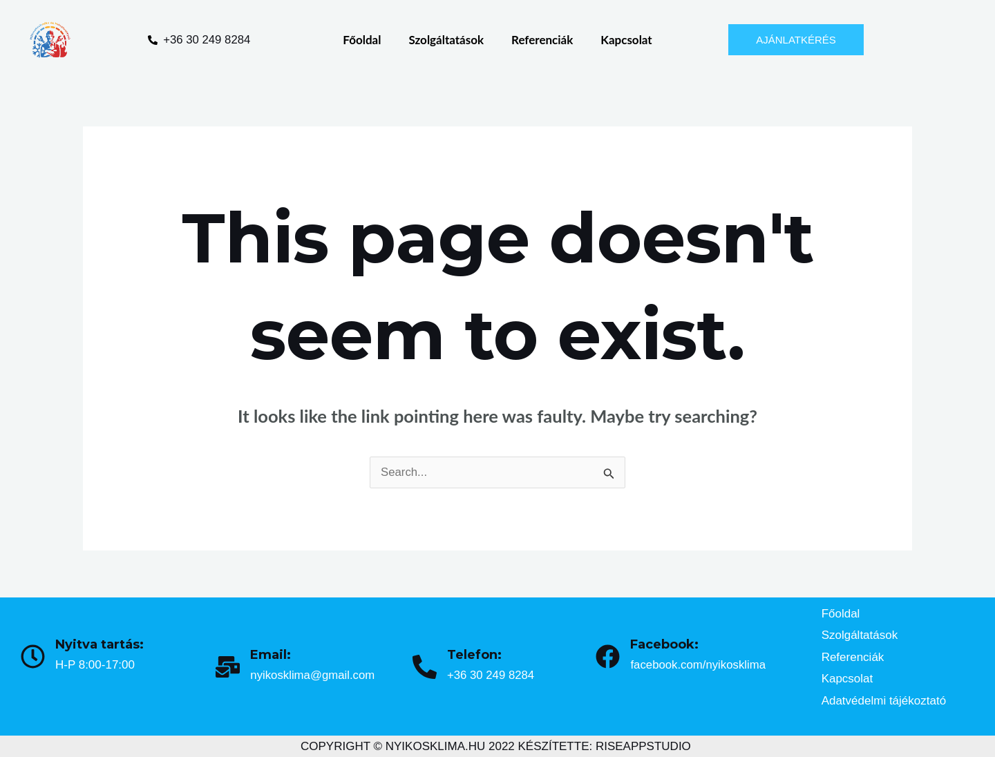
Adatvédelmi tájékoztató (884, 700)
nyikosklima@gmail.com (313, 675)
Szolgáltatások (446, 39)
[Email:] (228, 667)
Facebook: (664, 644)
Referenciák (542, 39)
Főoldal (362, 39)
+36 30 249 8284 (491, 675)
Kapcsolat (626, 39)
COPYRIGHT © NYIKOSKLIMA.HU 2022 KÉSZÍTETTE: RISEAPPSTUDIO (496, 746)
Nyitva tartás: (99, 644)
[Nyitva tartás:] (33, 656)
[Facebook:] (608, 656)
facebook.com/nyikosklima (698, 664)
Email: (270, 654)
